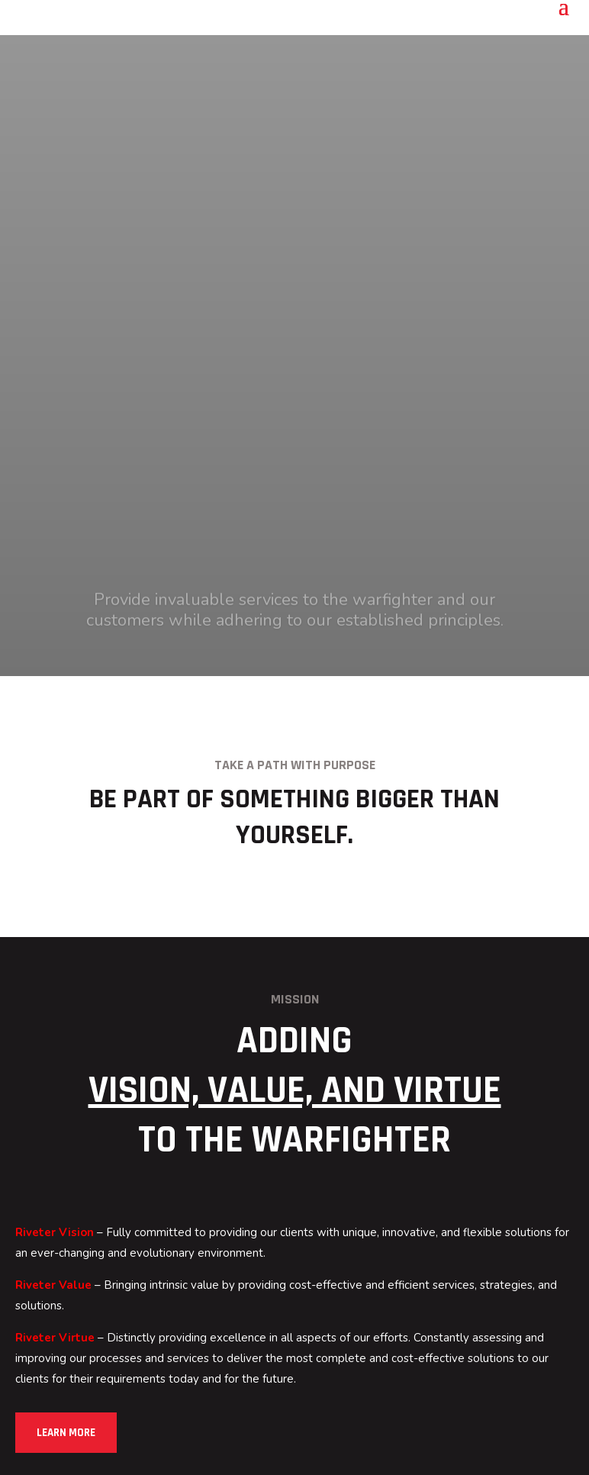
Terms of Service (306, 1428)
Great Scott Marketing (461, 1449)
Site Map (385, 1428)
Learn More (67, 1036)
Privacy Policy (216, 1428)
